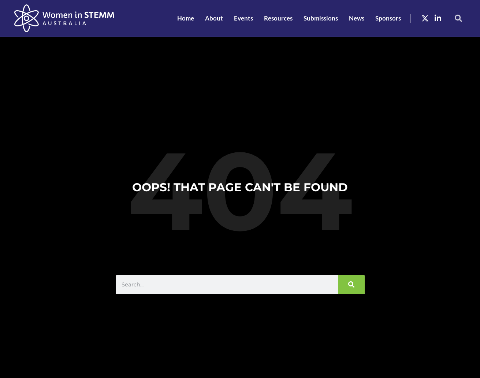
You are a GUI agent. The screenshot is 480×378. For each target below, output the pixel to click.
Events (243, 18)
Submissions (321, 18)
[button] (458, 18)
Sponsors (388, 18)
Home (185, 18)
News (356, 18)
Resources (278, 18)
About (214, 18)
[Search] (351, 284)
